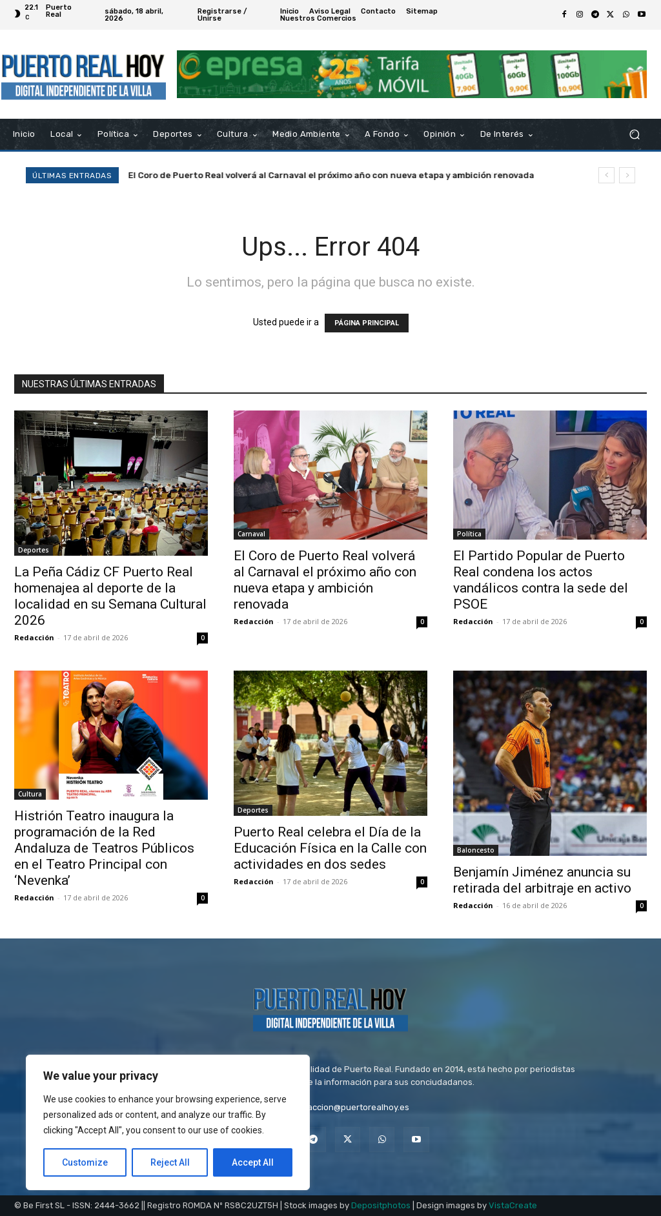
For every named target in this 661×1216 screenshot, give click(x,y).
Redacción (34, 637)
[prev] (606, 175)
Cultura (30, 793)
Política (469, 533)
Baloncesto (475, 850)
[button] (634, 134)
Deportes (33, 549)
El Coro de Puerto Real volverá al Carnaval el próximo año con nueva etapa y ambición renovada (331, 175)
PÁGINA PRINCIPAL (366, 323)
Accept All (253, 1162)
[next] (627, 175)
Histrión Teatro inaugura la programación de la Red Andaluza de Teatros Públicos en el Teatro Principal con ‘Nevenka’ (104, 848)
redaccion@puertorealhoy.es (351, 1107)
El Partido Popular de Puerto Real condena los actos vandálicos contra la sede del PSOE (540, 580)
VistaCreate (513, 1205)
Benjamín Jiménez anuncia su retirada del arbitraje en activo (542, 880)
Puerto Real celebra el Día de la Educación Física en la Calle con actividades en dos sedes (330, 848)
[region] (168, 1122)
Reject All (170, 1162)
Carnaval (251, 533)
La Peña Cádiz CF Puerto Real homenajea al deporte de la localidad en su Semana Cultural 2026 (110, 596)
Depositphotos (381, 1205)
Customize (85, 1162)
